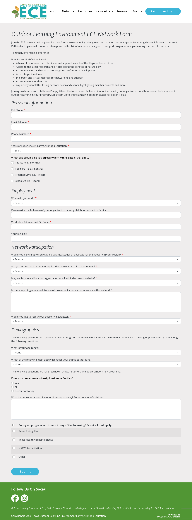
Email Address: (19, 122)
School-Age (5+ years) (27, 181)
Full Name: (17, 110)
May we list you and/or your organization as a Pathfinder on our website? (53, 278)
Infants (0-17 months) (27, 162)
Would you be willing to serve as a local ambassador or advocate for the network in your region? (66, 254)
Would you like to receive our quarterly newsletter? (40, 316)
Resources (84, 11)
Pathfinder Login (163, 11)
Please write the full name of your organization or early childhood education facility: (58, 210)
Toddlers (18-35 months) (29, 168)
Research (123, 11)
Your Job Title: (19, 234)
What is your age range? (25, 348)
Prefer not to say (24, 391)
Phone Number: (20, 134)
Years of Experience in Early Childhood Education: (39, 146)
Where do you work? (23, 198)
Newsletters (104, 11)
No (16, 387)
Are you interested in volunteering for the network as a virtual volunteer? (53, 266)
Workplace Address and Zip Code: (30, 222)
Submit (25, 471)
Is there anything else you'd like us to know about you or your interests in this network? (61, 290)
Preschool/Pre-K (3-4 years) (30, 174)
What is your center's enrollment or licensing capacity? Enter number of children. (57, 397)
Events (137, 11)
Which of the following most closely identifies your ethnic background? (51, 359)
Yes (17, 383)
